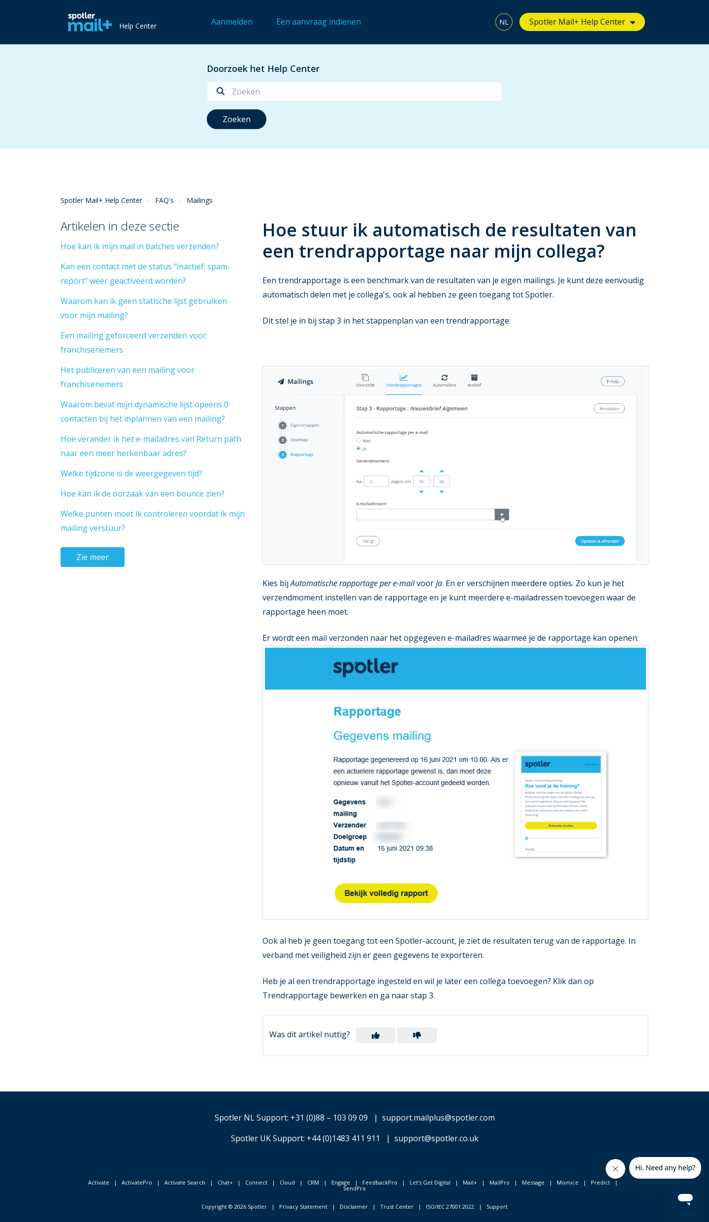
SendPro (354, 1188)
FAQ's (164, 200)
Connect (256, 1182)
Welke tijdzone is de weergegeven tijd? (131, 473)
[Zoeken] (354, 91)
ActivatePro (137, 1182)
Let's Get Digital (430, 1182)
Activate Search (184, 1182)
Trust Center (397, 1206)
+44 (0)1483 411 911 (343, 1138)
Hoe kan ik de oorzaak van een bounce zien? (143, 493)
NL (504, 22)
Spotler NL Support (251, 1117)
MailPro (499, 1182)
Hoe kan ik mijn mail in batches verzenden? (140, 246)
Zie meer (92, 557)
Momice (568, 1182)
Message (533, 1182)
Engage (340, 1182)
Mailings (200, 200)
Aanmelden (232, 21)
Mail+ (470, 1182)
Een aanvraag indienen (318, 21)
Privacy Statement (303, 1206)
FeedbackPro (379, 1182)
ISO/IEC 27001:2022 (450, 1206)
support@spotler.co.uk (436, 1138)
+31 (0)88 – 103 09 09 (329, 1117)
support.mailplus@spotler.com (438, 1117)
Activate (98, 1182)
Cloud (287, 1182)
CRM (313, 1182)
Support (497, 1206)
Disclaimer (354, 1206)
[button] (375, 1035)
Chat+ (225, 1182)
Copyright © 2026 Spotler (234, 1206)
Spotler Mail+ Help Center (577, 21)
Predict (600, 1182)
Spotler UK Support (267, 1138)
